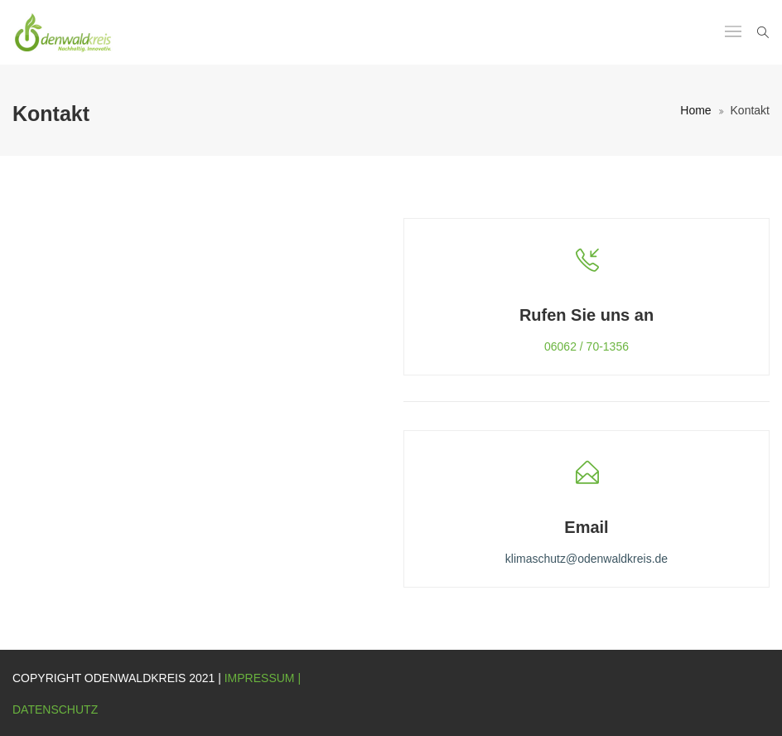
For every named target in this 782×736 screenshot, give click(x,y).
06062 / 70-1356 (586, 346)
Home (695, 110)
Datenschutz (55, 709)
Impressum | (262, 678)
